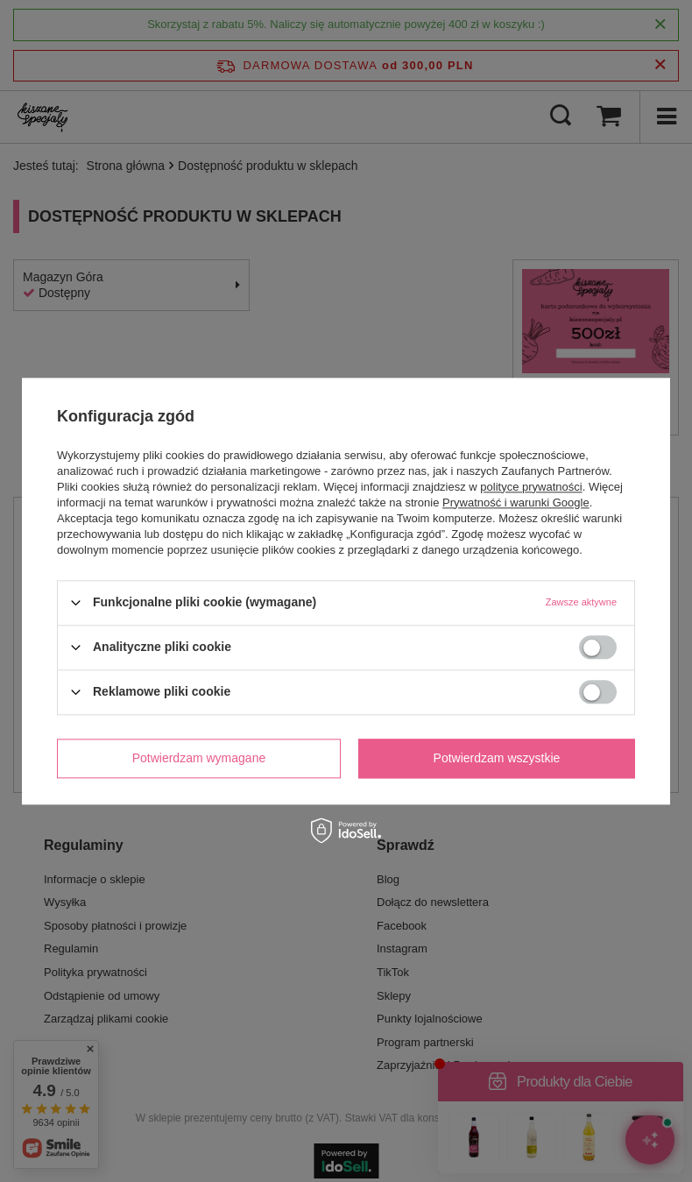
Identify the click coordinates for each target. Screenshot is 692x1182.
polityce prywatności (531, 486)
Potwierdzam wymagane (199, 758)
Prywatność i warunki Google (516, 502)
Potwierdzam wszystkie (497, 758)
